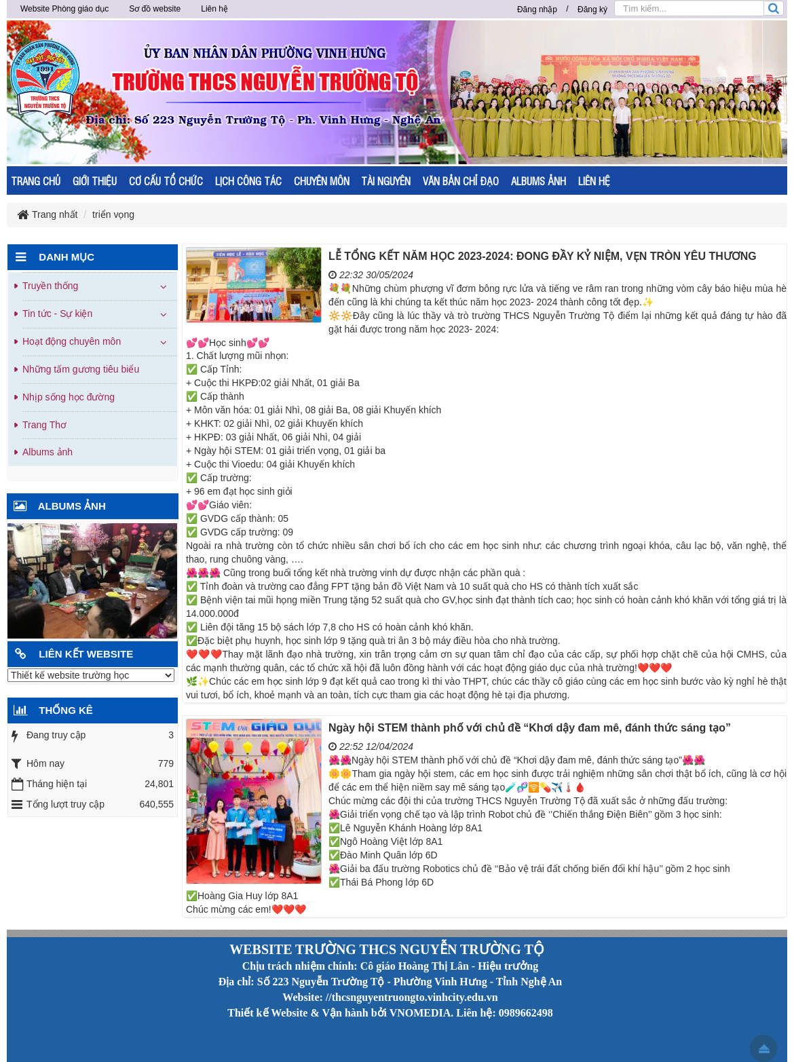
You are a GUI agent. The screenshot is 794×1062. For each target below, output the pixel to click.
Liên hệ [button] (214, 9)
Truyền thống (50, 285)
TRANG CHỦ (35, 181)
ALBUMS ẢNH (538, 181)
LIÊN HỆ (594, 181)
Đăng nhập (537, 9)
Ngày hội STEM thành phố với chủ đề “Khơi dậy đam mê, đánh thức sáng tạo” (529, 728)
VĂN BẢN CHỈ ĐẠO (461, 181)
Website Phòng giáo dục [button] (64, 9)
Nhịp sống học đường (68, 397)
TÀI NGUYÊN (386, 181)
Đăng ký (592, 9)
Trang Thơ (44, 424)
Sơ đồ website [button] (155, 9)
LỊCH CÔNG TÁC (248, 181)
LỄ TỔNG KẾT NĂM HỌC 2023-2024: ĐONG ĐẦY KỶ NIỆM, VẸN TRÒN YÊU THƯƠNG (542, 256)
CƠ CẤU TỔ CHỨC (166, 181)
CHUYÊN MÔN (321, 181)
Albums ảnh (47, 452)
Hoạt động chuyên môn (71, 341)
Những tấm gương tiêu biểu (80, 369)
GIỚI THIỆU (95, 181)
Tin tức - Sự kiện (57, 313)
